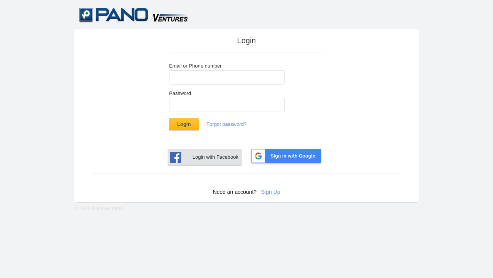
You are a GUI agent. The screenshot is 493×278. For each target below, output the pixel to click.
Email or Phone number (195, 66)
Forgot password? (226, 124)
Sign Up (270, 192)
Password (180, 93)
